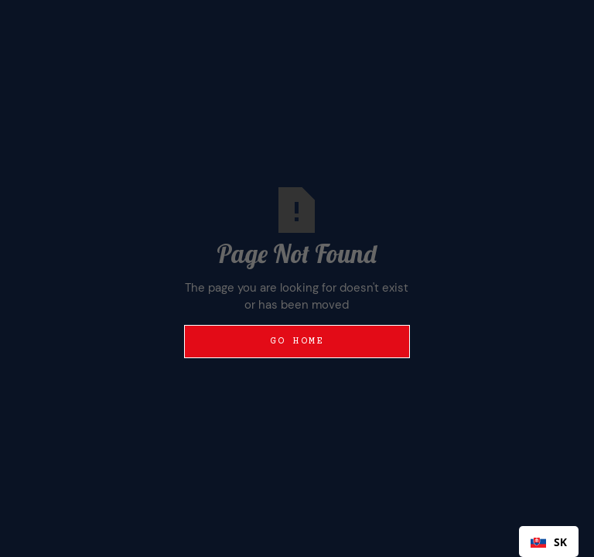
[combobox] (549, 541)
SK (549, 542)
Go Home (297, 341)
